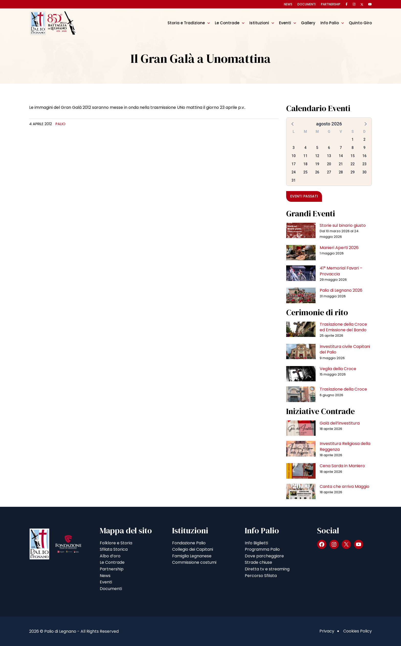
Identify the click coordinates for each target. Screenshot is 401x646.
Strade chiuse (258, 562)
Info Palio (329, 23)
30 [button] (364, 172)
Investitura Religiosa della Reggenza (345, 446)
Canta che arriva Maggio (344, 486)
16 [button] (364, 156)
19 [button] (317, 164)
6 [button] (329, 148)
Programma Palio (262, 549)
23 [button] (364, 164)
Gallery (308, 23)
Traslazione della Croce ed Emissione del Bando (343, 327)
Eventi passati (304, 196)
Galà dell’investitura (340, 423)
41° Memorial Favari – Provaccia (341, 271)
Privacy (326, 631)
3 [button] (294, 148)
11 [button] (305, 156)
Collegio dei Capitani (192, 549)
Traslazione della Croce (343, 389)
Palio (60, 123)
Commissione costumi (194, 562)
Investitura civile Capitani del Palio (345, 349)
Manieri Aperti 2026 (339, 248)
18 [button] (305, 164)
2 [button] (364, 139)
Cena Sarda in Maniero (342, 466)
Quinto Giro (360, 23)
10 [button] (294, 156)
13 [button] (329, 156)
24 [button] (294, 172)
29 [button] (353, 172)
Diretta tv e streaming (267, 569)
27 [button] (329, 172)
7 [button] (341, 148)
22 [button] (353, 164)
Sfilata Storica (114, 549)
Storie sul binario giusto (343, 225)
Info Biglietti (256, 543)
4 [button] (305, 148)
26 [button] (317, 172)
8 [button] (353, 148)
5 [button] (317, 148)
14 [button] (341, 156)
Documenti (306, 4)
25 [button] (305, 172)
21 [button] (341, 164)
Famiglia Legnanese (191, 556)
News (288, 4)
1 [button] (353, 139)
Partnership (330, 4)
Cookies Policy (357, 631)
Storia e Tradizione (186, 23)
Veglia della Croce (338, 369)
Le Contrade (227, 23)
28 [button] (341, 172)
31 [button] (294, 180)
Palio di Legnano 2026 (341, 290)
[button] (293, 123)
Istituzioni (259, 23)
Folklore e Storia (116, 543)
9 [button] (364, 148)
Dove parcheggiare (264, 556)
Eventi (285, 23)
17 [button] (294, 164)
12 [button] (317, 156)
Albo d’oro (110, 556)
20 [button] (329, 164)
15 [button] (353, 156)
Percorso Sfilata (261, 576)
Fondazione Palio (189, 543)
